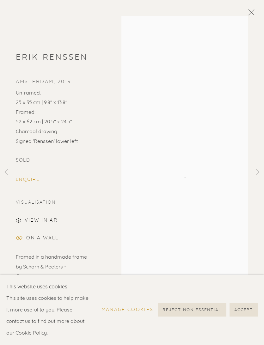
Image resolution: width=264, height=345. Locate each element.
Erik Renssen (52, 57)
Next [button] (257, 172)
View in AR (37, 221)
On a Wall (37, 238)
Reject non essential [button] (192, 310)
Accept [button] (243, 310)
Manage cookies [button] (127, 309)
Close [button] (250, 14)
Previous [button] (6, 172)
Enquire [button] (28, 179)
